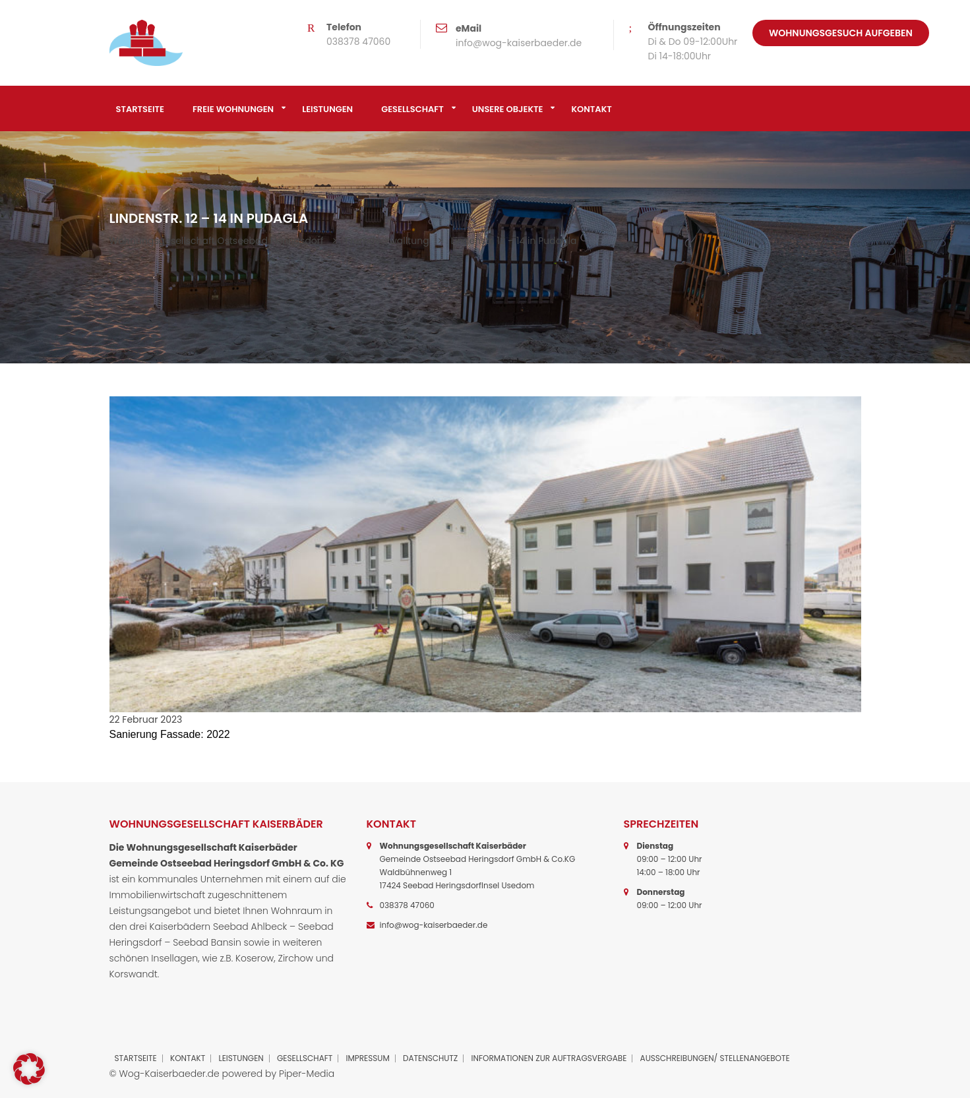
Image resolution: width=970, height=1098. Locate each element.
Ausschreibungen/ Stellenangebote (715, 1058)
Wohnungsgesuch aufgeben (841, 33)
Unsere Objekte (507, 109)
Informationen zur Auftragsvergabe (549, 1058)
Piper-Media (306, 1073)
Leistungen (327, 109)
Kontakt (591, 109)
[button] (29, 1069)
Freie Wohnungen (233, 109)
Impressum (368, 1058)
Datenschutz (430, 1058)
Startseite (140, 109)
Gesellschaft (412, 109)
